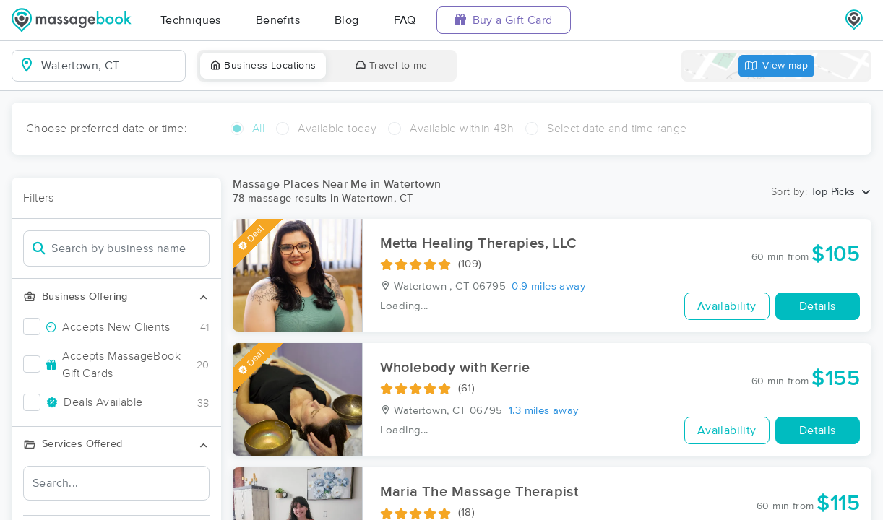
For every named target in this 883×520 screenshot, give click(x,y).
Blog (347, 20)
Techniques (190, 20)
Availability (727, 306)
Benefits (278, 20)
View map (777, 66)
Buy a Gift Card (504, 20)
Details (817, 306)
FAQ (405, 20)
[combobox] (110, 65)
